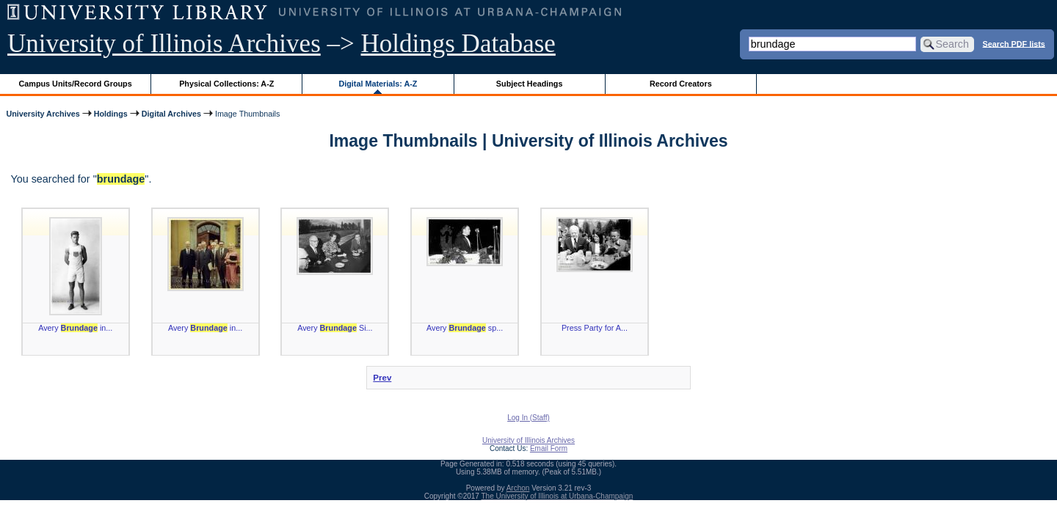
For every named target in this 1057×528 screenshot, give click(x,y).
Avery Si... (334, 327)
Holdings (111, 113)
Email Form (548, 448)
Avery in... (75, 327)
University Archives (42, 113)
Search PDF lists (1014, 43)
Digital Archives (171, 113)
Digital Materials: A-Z (377, 83)
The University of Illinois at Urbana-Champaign (557, 496)
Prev (382, 377)
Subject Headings (529, 83)
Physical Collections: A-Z (226, 83)
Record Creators (681, 83)
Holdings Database (458, 43)
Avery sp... (464, 327)
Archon (518, 488)
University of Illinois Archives (164, 43)
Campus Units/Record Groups (75, 83)
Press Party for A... (595, 327)
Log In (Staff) (528, 418)
